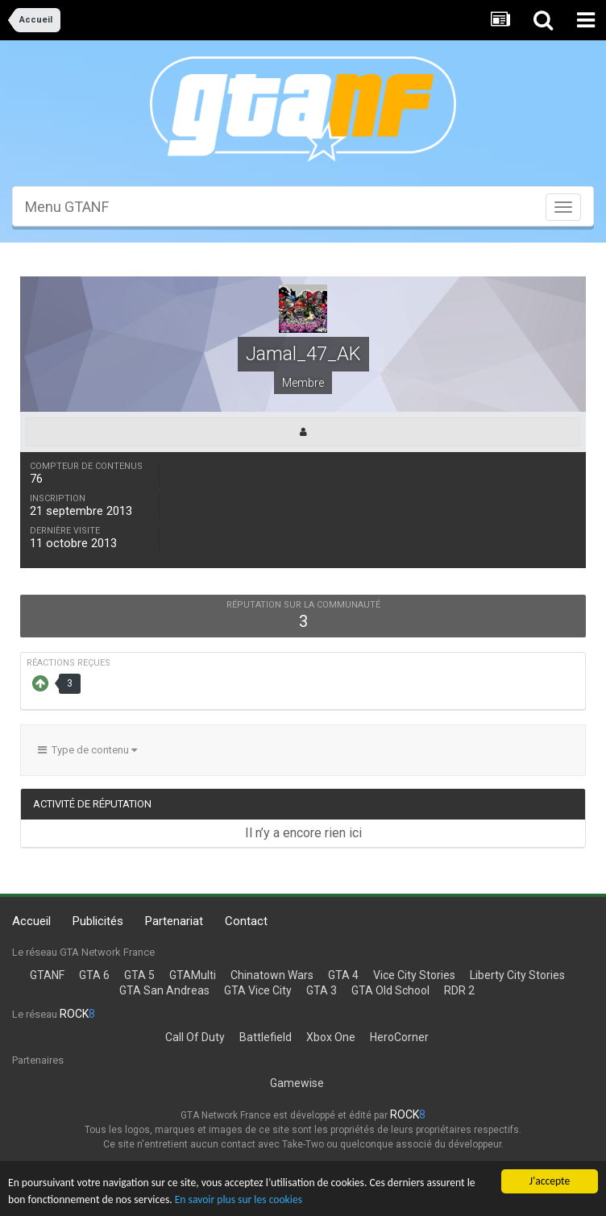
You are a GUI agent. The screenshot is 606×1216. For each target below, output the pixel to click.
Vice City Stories (414, 975)
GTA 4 (343, 975)
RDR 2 (459, 990)
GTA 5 (139, 975)
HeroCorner (399, 1037)
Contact (246, 921)
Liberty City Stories (517, 975)
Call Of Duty (195, 1037)
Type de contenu (87, 750)
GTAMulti (192, 975)
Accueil (31, 921)
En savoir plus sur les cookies (238, 1199)
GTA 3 (321, 990)
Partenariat (174, 921)
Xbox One (330, 1037)
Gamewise (297, 1083)
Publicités (98, 921)
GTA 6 (94, 975)
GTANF (47, 975)
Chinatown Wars (271, 975)
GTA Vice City (258, 990)
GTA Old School (390, 990)
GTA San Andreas (164, 990)
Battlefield (265, 1037)
